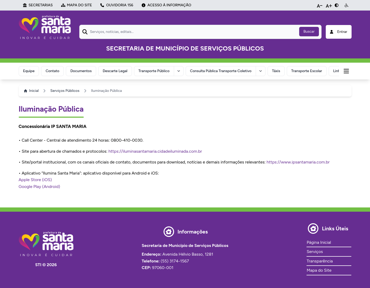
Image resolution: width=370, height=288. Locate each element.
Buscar (308, 31)
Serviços (315, 251)
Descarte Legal (115, 71)
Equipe (29, 71)
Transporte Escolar (306, 71)
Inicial (31, 90)
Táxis (276, 71)
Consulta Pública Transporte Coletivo (220, 71)
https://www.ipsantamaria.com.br (298, 162)
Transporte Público (154, 71)
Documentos (81, 71)
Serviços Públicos (65, 90)
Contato (52, 71)
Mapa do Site (319, 270)
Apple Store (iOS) (35, 179)
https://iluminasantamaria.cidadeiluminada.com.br (155, 151)
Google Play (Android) (39, 186)
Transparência (320, 261)
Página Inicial (319, 242)
